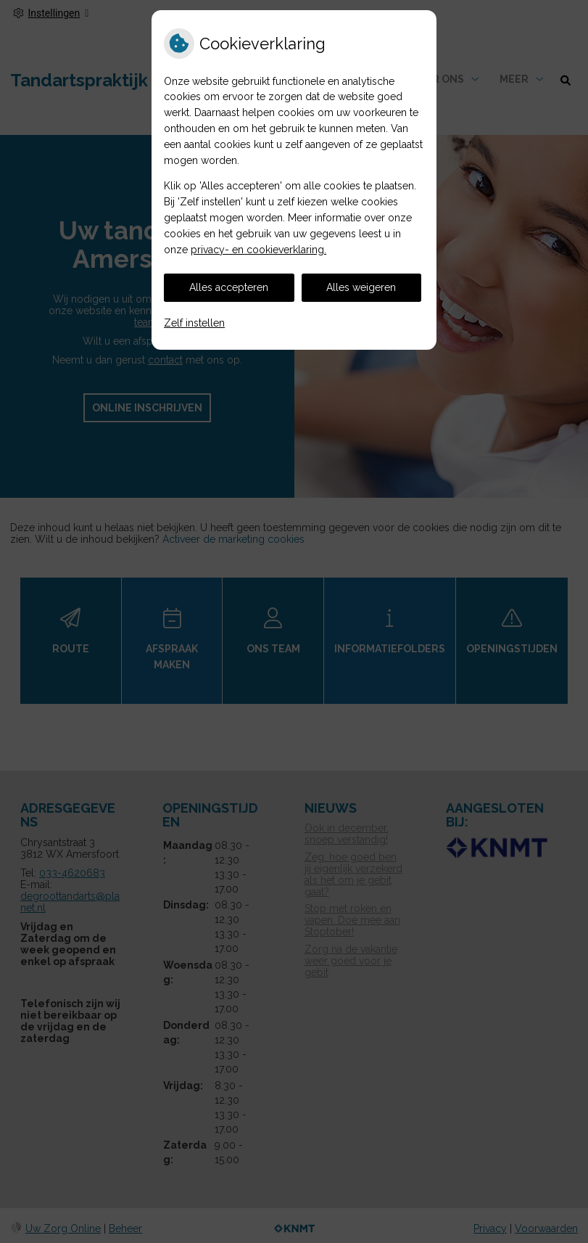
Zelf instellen (194, 323)
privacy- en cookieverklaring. (258, 249)
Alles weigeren (361, 287)
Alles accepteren (228, 287)
